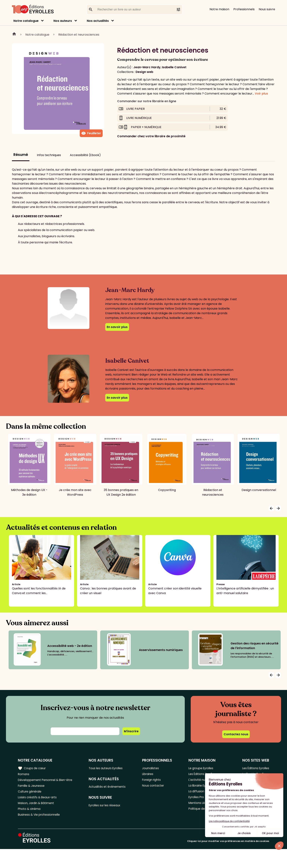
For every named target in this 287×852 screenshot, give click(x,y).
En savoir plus (117, 327)
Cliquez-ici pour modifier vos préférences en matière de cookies (228, 844)
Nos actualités (98, 21)
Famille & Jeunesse (32, 786)
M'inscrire (131, 731)
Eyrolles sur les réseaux (107, 806)
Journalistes (151, 768)
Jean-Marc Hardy (147, 67)
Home (14, 34)
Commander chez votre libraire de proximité (151, 136)
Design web (144, 72)
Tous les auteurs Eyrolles (108, 768)
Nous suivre (267, 9)
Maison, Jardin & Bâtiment (37, 805)
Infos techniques (49, 155)
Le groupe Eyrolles (200, 768)
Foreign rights (153, 780)
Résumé (20, 154)
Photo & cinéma (29, 811)
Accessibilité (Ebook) (85, 155)
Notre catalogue (26, 21)
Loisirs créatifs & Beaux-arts (38, 799)
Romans (24, 774)
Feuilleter (91, 133)
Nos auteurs (62, 21)
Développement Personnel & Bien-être (46, 780)
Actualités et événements (109, 787)
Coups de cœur (32, 768)
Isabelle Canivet (174, 67)
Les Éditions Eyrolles (254, 768)
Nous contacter (154, 786)
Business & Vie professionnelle (40, 817)
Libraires (149, 774)
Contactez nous (236, 734)
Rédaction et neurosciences (78, 34)
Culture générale (30, 793)
